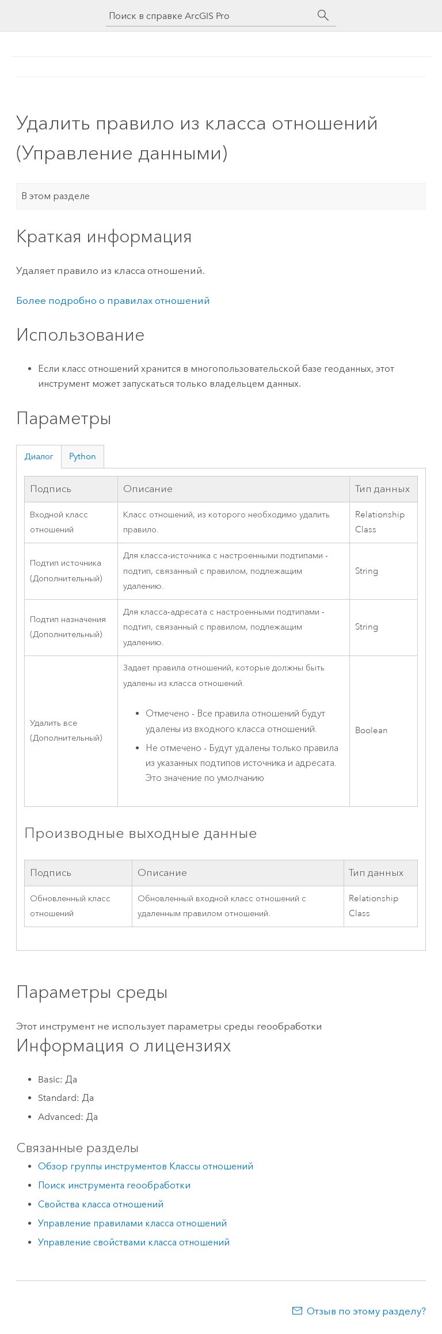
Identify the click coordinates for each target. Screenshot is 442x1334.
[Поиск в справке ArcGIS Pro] (209, 16)
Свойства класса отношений (100, 1204)
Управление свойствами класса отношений (134, 1242)
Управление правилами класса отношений (132, 1223)
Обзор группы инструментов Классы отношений (145, 1166)
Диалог (39, 456)
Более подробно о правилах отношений (113, 300)
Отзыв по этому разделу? (366, 1311)
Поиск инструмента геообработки (114, 1185)
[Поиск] (323, 15)
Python (82, 456)
